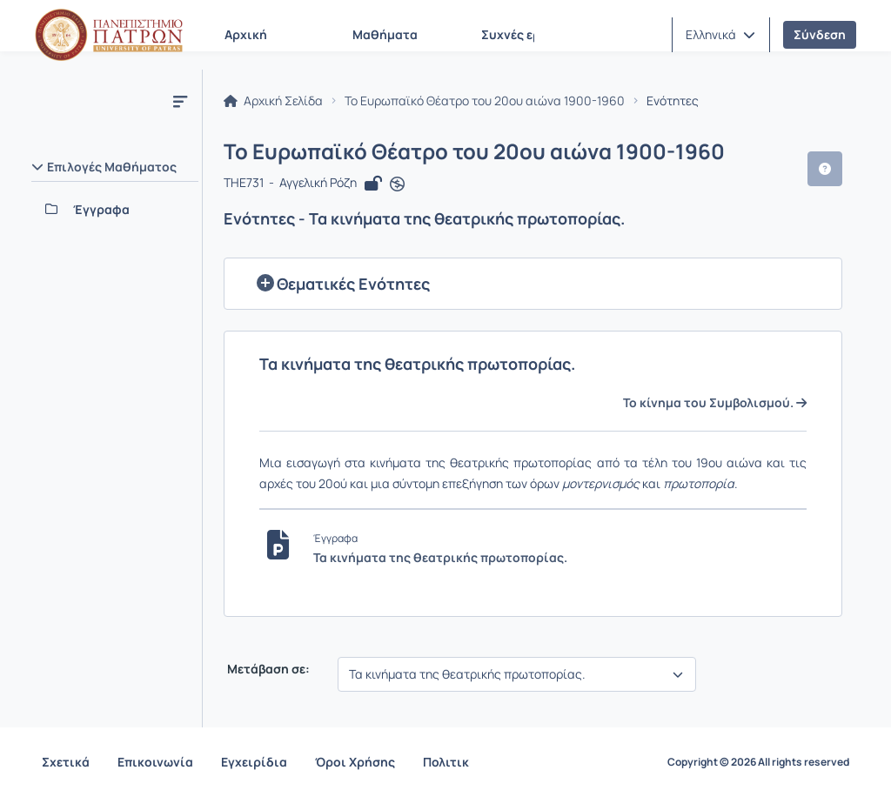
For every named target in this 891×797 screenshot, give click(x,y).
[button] (720, 34)
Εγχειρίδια (254, 761)
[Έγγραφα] (114, 210)
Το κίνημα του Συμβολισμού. (715, 403)
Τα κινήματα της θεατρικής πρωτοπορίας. (440, 557)
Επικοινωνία (155, 761)
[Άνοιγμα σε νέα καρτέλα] (397, 184)
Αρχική (245, 34)
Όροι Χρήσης (355, 761)
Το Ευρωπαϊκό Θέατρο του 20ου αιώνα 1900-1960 (485, 101)
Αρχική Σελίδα (273, 101)
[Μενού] (180, 101)
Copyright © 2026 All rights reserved (758, 762)
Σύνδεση (820, 34)
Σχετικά (66, 761)
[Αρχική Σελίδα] (109, 35)
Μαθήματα (385, 34)
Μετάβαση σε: (267, 669)
